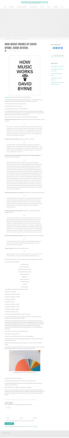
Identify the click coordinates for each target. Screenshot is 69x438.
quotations (27, 399)
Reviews (8, 38)
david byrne (12, 399)
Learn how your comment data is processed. (29, 427)
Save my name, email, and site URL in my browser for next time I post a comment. (19, 421)
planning (23, 399)
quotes (31, 399)
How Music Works (8, 97)
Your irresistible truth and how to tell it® (34, 2)
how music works (18, 399)
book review (8, 399)
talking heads (35, 399)
